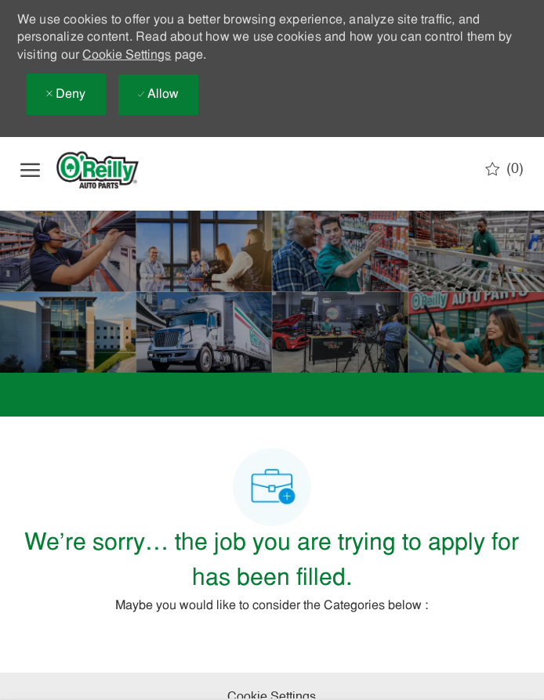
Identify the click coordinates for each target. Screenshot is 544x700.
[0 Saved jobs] (504, 169)
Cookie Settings (126, 55)
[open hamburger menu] (30, 170)
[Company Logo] (110, 169)
